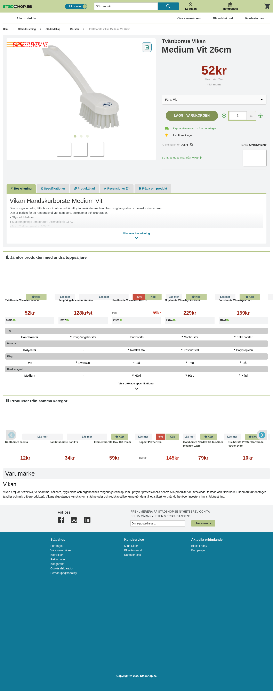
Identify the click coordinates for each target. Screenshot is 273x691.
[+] (260, 115)
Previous (11, 435)
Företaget (56, 545)
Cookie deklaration (62, 568)
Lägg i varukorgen (192, 115)
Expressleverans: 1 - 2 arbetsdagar (194, 128)
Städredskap (53, 29)
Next (262, 435)
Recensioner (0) (116, 188)
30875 (186, 144)
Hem (5, 29)
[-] (224, 115)
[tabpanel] (81, 86)
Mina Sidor (131, 545)
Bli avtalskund (133, 550)
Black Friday (199, 545)
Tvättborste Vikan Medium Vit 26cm (109, 29)
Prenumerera (203, 523)
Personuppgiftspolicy (63, 573)
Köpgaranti (57, 564)
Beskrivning (21, 188)
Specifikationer (53, 188)
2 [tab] (81, 136)
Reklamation (58, 559)
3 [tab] (87, 136)
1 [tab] (75, 136)
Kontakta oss (132, 554)
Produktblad (84, 188)
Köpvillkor (56, 554)
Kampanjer (198, 550)
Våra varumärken (61, 550)
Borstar (74, 29)
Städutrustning (27, 29)
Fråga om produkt (153, 188)
